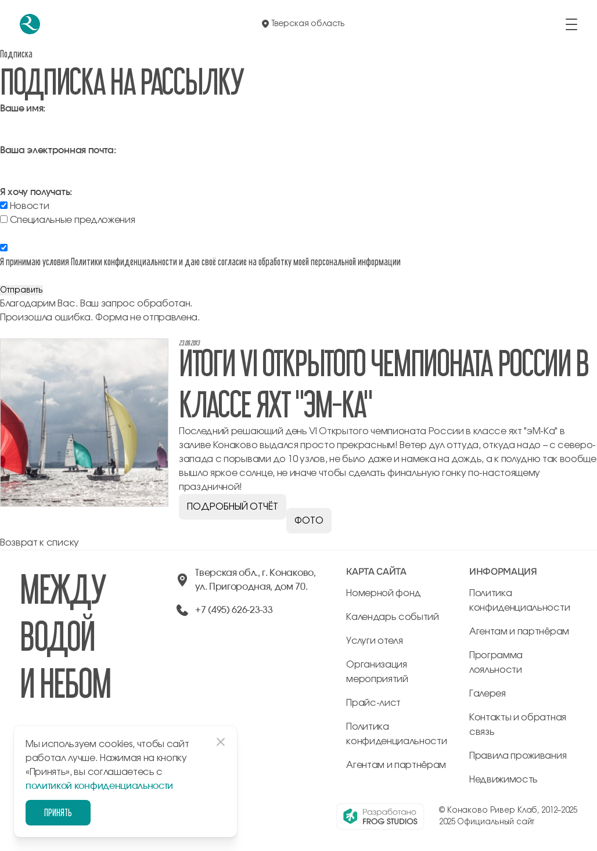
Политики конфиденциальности (124, 261)
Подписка (16, 53)
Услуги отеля (374, 641)
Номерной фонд (383, 593)
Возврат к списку (39, 542)
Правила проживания (517, 755)
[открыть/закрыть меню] (571, 24)
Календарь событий (392, 617)
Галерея (487, 693)
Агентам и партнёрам (396, 765)
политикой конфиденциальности (99, 786)
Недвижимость (503, 779)
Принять (58, 812)
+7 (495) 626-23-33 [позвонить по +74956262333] (233, 610)
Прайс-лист (373, 703)
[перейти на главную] (30, 24)
